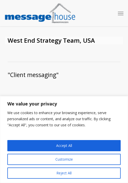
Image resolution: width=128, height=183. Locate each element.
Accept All (64, 145)
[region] (64, 139)
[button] (120, 13)
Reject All (64, 173)
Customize (64, 159)
